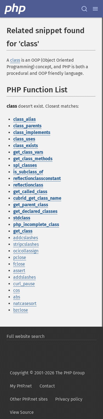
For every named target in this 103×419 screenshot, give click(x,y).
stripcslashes (26, 244)
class (15, 60)
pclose (19, 257)
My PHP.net (21, 386)
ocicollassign (25, 250)
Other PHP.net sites (29, 399)
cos (16, 290)
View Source (22, 412)
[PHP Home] (15, 9)
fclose (19, 264)
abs (16, 297)
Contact (47, 386)
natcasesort (25, 303)
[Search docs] (84, 8)
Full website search (25, 336)
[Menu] (95, 8)
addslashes (24, 277)
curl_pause (24, 283)
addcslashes (25, 237)
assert (19, 270)
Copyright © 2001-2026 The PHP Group (47, 372)
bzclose (20, 310)
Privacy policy (68, 399)
